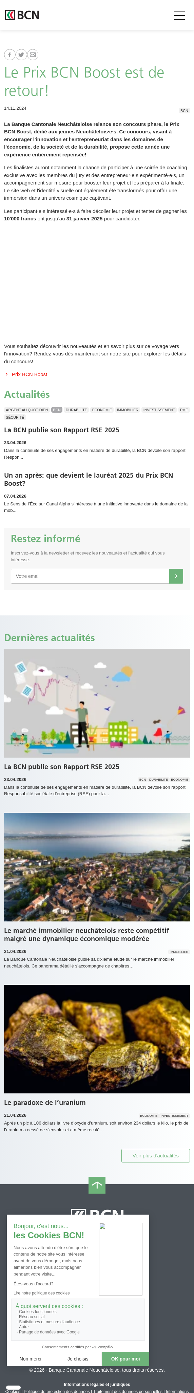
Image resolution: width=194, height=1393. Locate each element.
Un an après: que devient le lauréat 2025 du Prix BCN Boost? (88, 479)
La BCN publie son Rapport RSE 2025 (61, 430)
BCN (184, 110)
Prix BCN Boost (25, 374)
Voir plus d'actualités (156, 1155)
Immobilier (127, 410)
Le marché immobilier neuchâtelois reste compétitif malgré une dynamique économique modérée (86, 935)
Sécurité (15, 417)
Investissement (159, 410)
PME (184, 410)
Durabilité (76, 410)
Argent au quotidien (27, 410)
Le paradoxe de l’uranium (45, 1102)
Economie (102, 410)
